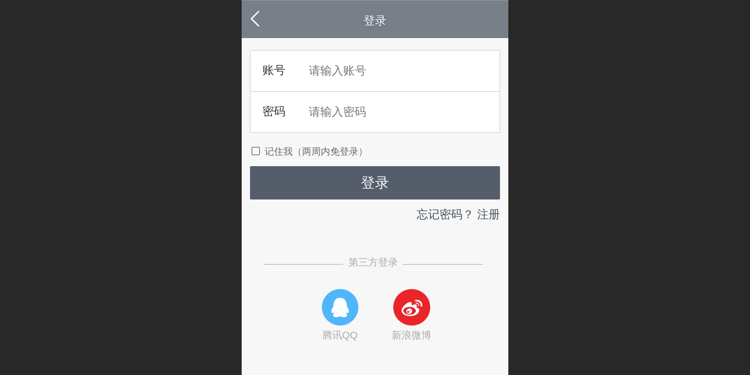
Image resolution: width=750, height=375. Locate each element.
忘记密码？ (445, 214)
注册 (488, 214)
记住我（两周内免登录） (309, 151)
